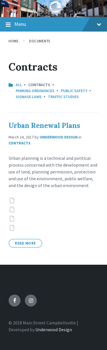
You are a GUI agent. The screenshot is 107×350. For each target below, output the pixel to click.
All (19, 84)
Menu (53, 24)
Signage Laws (29, 96)
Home (14, 41)
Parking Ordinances (35, 90)
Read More (25, 243)
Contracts (20, 143)
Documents (39, 41)
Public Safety (74, 90)
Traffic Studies (63, 96)
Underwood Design (59, 137)
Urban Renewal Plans (44, 125)
